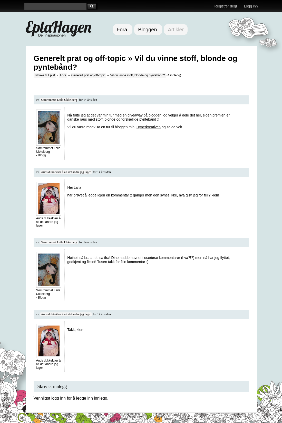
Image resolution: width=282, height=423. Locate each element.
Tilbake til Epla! (44, 75)
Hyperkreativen (149, 127)
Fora (123, 29)
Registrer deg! (226, 6)
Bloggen (148, 29)
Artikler (176, 29)
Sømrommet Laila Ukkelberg (59, 100)
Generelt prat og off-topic (88, 75)
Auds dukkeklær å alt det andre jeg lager (66, 172)
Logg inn (251, 6)
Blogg (42, 155)
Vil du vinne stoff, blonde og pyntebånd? (137, 75)
